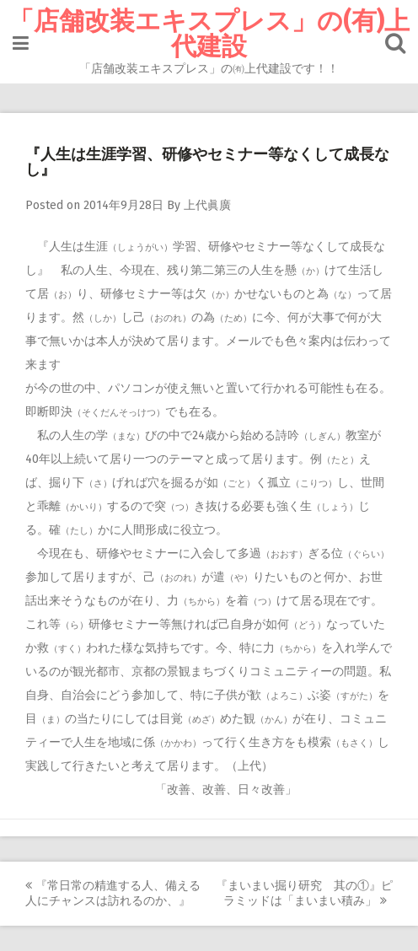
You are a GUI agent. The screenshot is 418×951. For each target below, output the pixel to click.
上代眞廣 (207, 205)
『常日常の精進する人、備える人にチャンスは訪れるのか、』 (113, 893)
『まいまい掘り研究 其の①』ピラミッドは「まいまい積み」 (304, 893)
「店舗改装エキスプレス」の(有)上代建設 (209, 34)
